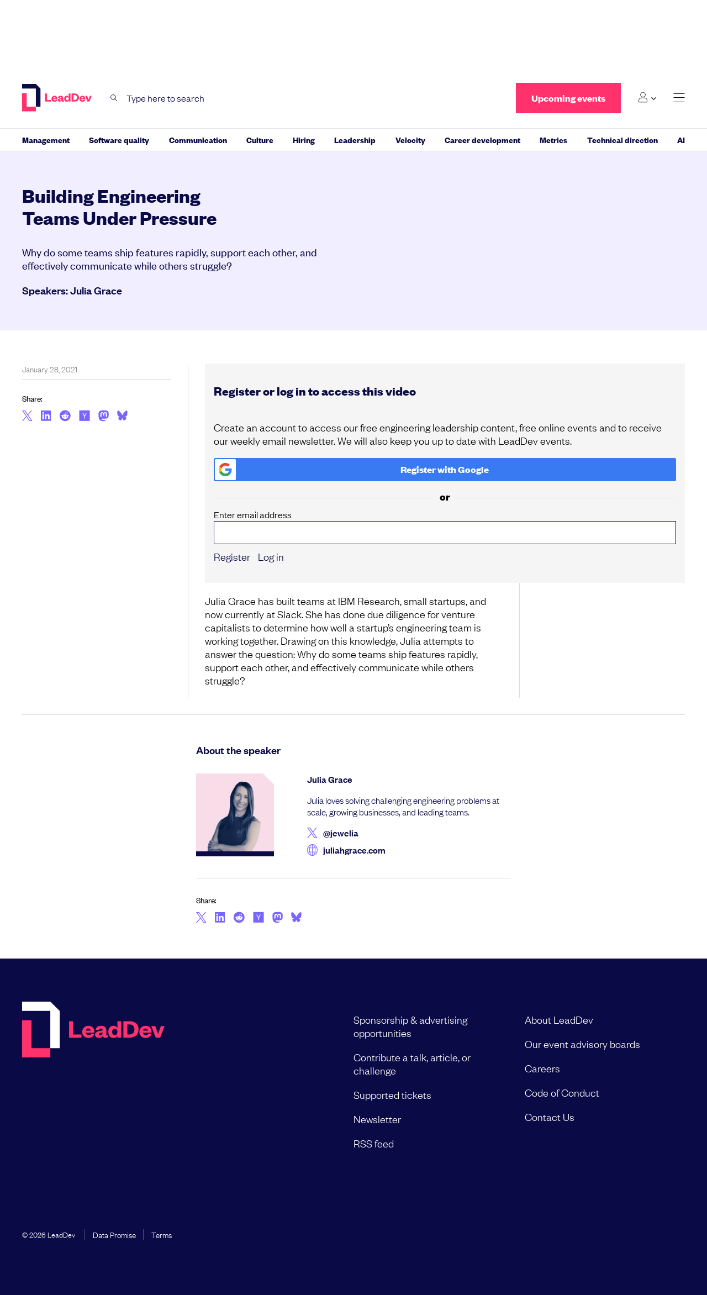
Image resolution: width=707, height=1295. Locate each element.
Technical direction (622, 139)
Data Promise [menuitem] (114, 1234)
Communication (198, 139)
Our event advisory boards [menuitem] (582, 1043)
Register (232, 556)
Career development (482, 139)
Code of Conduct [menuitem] (562, 1092)
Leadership (355, 139)
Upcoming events (568, 98)
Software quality (119, 139)
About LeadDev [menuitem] (559, 1019)
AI (681, 139)
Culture (259, 139)
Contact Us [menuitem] (549, 1116)
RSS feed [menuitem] (374, 1143)
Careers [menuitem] (542, 1068)
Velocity (410, 139)
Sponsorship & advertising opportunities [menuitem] (410, 1026)
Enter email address (445, 526)
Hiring (304, 139)
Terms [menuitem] (161, 1234)
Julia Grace (96, 290)
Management (46, 139)
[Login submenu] (647, 98)
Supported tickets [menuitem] (392, 1094)
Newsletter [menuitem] (377, 1118)
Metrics (553, 139)
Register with (352, 469)
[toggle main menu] (679, 98)
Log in (271, 556)
